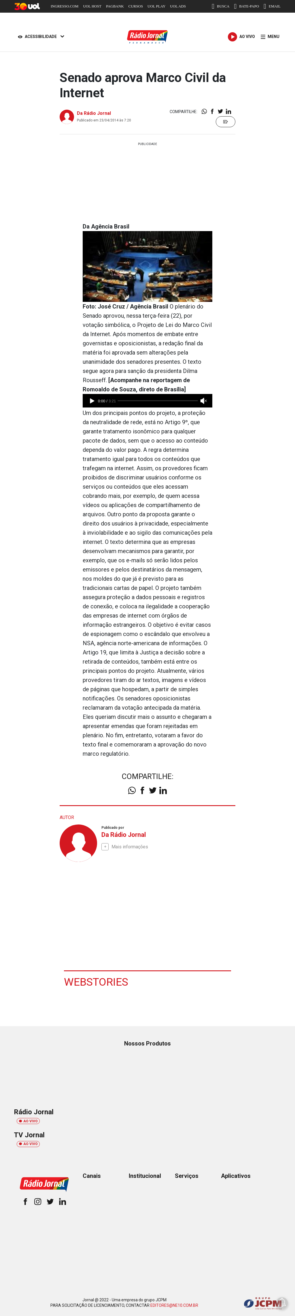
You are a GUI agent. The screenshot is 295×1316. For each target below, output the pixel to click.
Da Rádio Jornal (94, 113)
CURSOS (135, 6)
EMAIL (272, 6)
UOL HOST (92, 6)
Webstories (96, 981)
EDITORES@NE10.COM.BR (174, 1305)
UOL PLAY (156, 6)
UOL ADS (178, 6)
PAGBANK (115, 6)
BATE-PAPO (246, 6)
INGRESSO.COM (64, 6)
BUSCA (220, 6)
